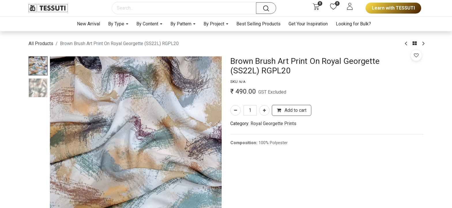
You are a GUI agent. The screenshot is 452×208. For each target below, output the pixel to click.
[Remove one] (235, 110)
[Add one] (264, 110)
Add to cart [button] (291, 110)
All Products (41, 43)
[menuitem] (90, 23)
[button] (416, 55)
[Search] (268, 8)
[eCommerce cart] (316, 6)
